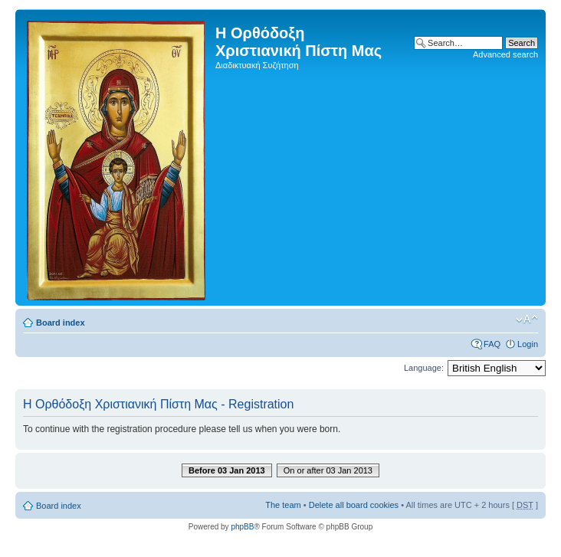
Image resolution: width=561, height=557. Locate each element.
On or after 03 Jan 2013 (328, 470)
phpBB (242, 527)
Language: (424, 367)
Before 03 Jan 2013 (227, 470)
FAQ (492, 344)
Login (527, 344)
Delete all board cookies (354, 504)
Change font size (527, 319)
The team (282, 504)
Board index (60, 322)
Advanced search (505, 54)
